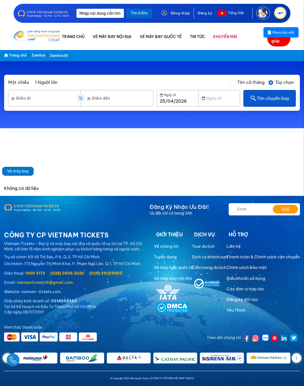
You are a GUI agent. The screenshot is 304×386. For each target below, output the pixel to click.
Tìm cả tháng (251, 82)
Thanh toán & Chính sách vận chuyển (263, 256)
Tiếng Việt (236, 13)
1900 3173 (35, 273)
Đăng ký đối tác (242, 299)
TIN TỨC (197, 36)
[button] (296, 358)
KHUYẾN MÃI (225, 36)
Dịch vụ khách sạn (210, 256)
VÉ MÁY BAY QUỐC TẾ (161, 36)
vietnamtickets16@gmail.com (45, 282)
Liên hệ (234, 246)
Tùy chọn (281, 83)
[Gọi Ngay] (25, 358)
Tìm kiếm (139, 13)
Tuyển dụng (165, 256)
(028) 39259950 (105, 273)
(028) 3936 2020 (67, 273)
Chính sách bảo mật (246, 267)
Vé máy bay (18, 171)
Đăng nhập (180, 13)
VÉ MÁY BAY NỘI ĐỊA (112, 36)
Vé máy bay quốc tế (173, 267)
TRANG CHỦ (73, 36)
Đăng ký (205, 13)
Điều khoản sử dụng (246, 278)
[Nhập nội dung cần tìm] (100, 13)
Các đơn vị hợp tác (245, 288)
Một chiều (18, 82)
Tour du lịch (203, 246)
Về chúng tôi (166, 246)
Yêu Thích (236, 310)
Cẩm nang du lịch (209, 267)
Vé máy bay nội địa (173, 278)
